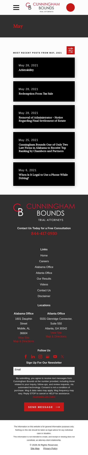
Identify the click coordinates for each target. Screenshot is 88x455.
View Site (23, 337)
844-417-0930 (44, 234)
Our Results (44, 278)
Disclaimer (44, 296)
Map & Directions (23, 341)
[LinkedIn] (33, 356)
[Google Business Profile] (47, 356)
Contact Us (44, 290)
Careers (44, 261)
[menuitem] (35, 448)
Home (44, 255)
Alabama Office (44, 267)
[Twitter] (62, 356)
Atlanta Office (44, 273)
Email (18, 369)
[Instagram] (40, 356)
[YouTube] (55, 356)
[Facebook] (26, 356)
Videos (44, 284)
